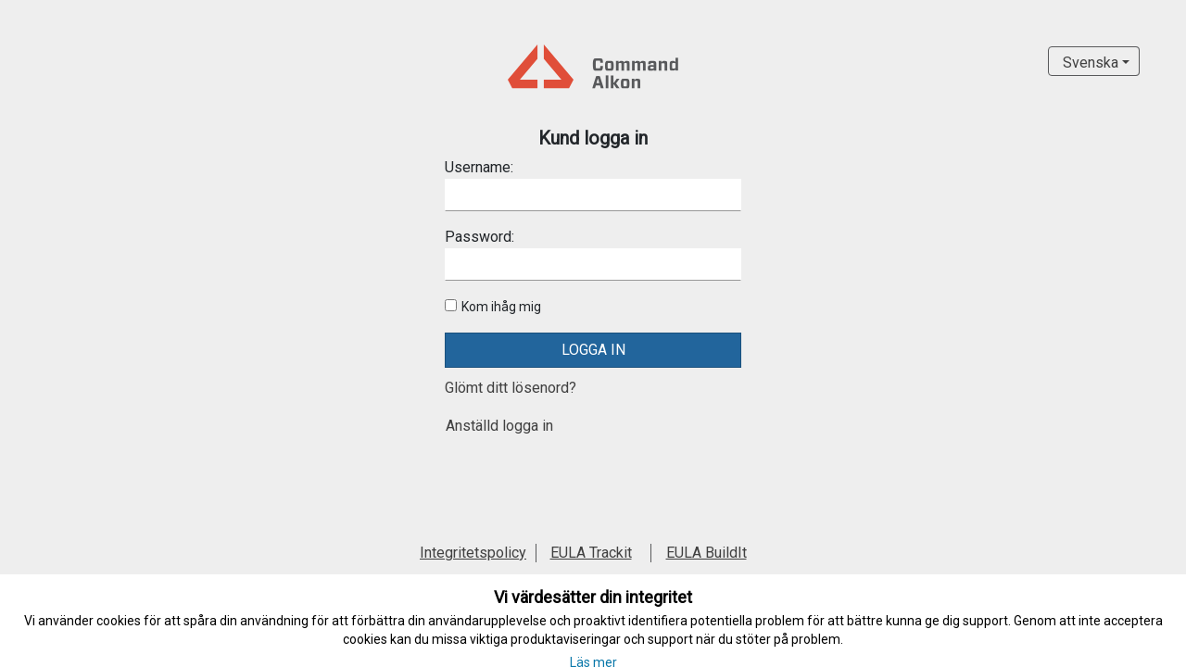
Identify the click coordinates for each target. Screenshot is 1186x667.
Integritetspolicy (473, 552)
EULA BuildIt (706, 552)
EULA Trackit (591, 552)
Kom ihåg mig (501, 306)
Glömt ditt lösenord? (510, 387)
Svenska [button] (1090, 62)
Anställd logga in (499, 425)
